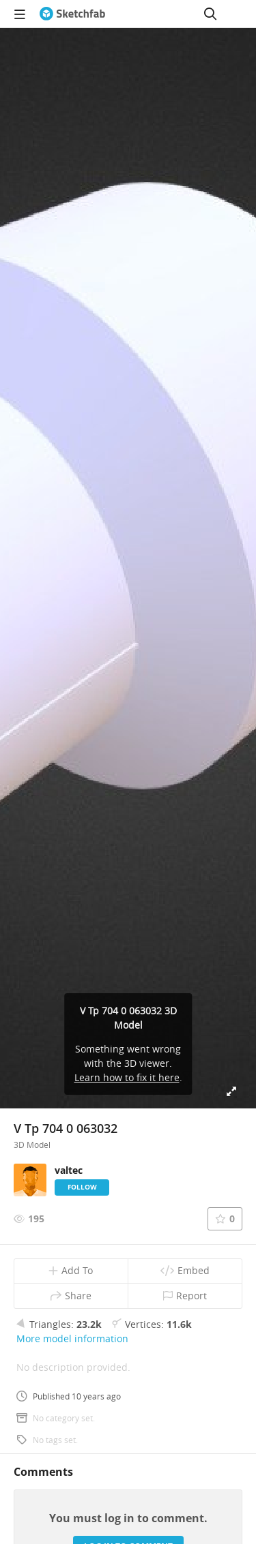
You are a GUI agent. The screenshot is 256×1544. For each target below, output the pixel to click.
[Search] (210, 13)
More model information (72, 1338)
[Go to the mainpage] (72, 13)
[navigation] (20, 13)
